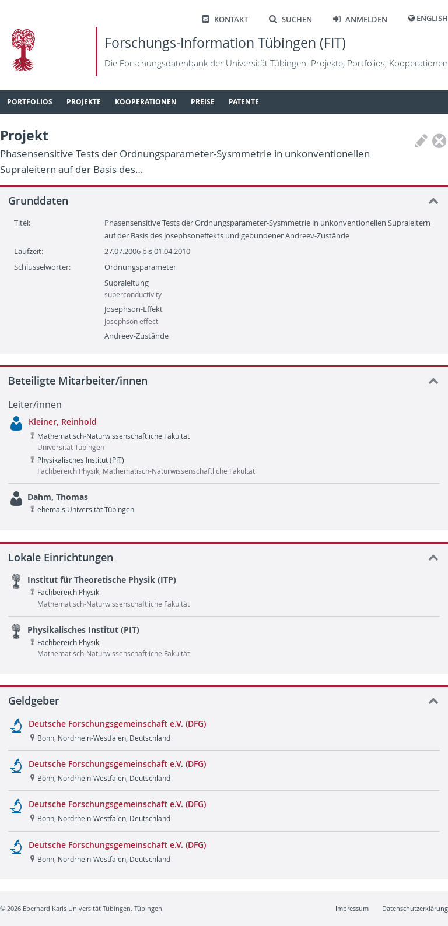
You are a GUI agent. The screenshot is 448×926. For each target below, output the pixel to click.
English (432, 18)
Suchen (290, 19)
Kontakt (225, 19)
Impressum (352, 908)
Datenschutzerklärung (415, 908)
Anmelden (360, 19)
